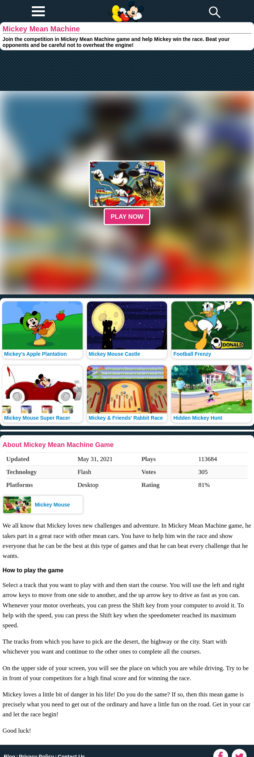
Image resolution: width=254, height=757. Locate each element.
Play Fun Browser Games (125, 5)
